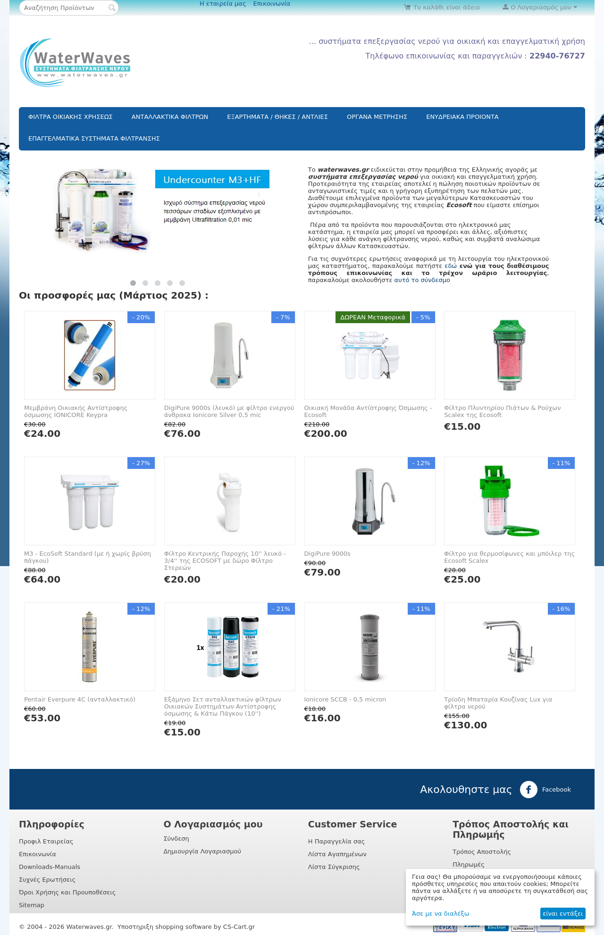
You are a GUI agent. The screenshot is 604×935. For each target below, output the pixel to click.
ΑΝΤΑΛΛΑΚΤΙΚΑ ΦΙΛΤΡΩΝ (170, 116)
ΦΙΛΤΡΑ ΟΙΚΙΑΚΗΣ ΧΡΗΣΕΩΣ (70, 116)
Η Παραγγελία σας (336, 841)
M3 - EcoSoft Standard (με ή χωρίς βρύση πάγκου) (87, 557)
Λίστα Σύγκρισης (334, 866)
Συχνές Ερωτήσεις (47, 879)
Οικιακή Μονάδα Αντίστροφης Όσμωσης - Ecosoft (368, 411)
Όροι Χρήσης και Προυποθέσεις (67, 892)
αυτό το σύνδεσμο (422, 280)
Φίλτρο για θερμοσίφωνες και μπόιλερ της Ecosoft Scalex (509, 557)
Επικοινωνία (272, 3)
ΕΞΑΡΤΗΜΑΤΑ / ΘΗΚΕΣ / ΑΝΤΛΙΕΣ (277, 116)
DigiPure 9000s (327, 553)
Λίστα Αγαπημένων (337, 854)
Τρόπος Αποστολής (482, 851)
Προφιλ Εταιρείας (46, 841)
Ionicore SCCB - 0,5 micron (345, 699)
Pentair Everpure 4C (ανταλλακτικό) (79, 699)
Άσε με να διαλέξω (441, 913)
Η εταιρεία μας (223, 3)
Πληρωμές (469, 864)
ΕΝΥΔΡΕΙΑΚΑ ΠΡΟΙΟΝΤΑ (462, 116)
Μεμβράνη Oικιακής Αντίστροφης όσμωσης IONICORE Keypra (75, 411)
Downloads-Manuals (49, 866)
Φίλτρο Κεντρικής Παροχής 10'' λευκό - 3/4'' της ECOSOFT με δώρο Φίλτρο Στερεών (225, 560)
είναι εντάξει (563, 913)
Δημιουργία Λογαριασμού (202, 851)
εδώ (451, 265)
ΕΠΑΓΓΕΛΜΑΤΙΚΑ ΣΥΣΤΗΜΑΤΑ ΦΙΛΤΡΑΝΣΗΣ (94, 138)
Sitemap (31, 905)
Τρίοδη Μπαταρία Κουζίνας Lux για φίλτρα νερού (498, 703)
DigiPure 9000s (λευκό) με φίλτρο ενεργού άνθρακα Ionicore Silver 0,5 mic (229, 411)
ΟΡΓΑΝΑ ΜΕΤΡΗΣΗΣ (377, 116)
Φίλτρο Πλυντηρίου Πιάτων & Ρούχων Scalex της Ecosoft (502, 411)
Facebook (545, 790)
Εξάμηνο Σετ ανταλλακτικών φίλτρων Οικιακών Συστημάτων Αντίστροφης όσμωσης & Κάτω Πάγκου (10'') (222, 706)
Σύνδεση (176, 838)
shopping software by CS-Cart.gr (205, 926)
